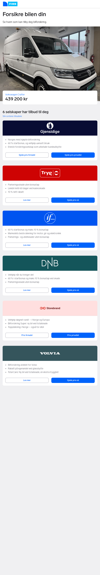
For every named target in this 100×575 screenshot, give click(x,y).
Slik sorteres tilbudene (12, 116)
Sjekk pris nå (73, 200)
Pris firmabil (27, 335)
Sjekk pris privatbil (73, 155)
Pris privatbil (73, 335)
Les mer (27, 200)
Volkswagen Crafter (15, 94)
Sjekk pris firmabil (27, 155)
